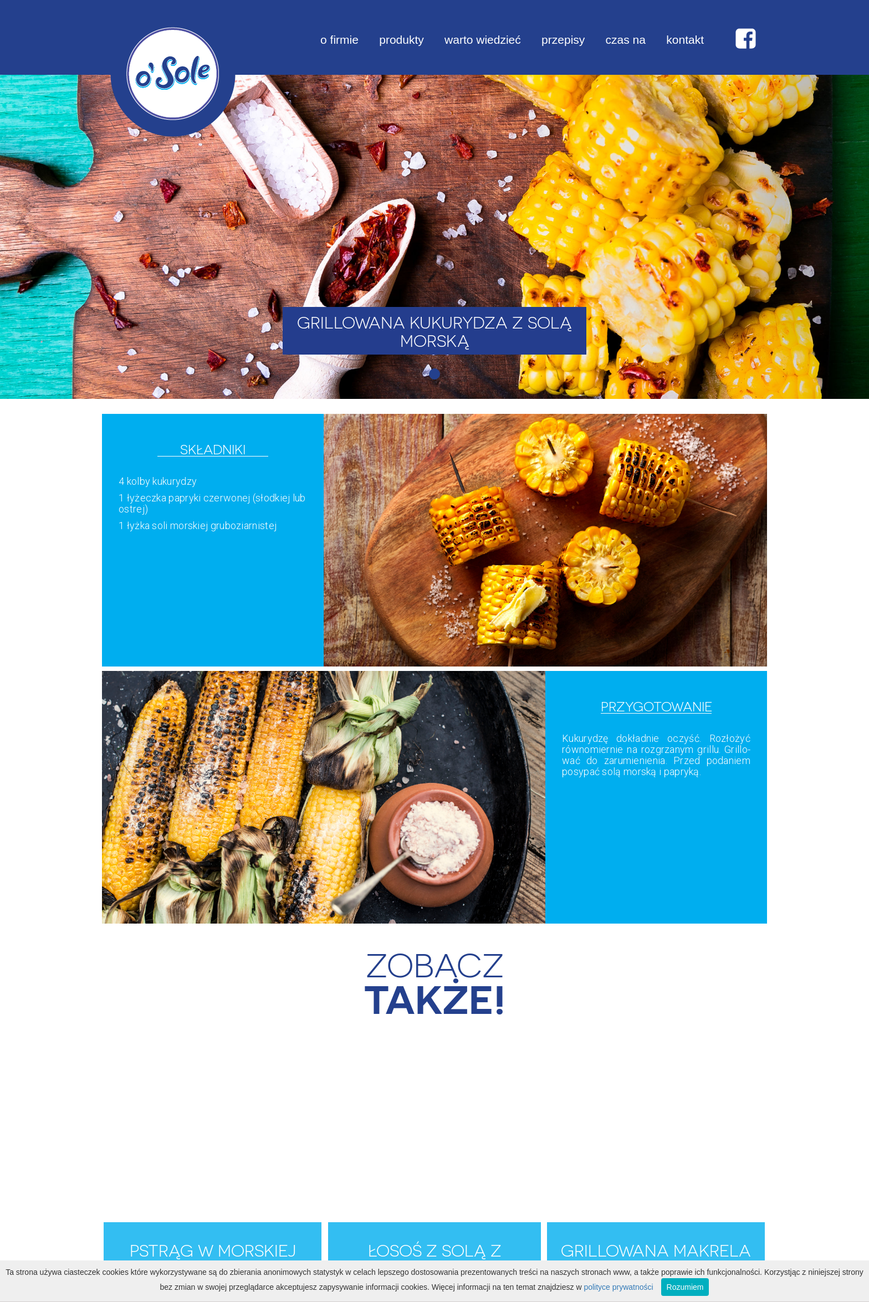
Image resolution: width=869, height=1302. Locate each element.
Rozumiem (685, 1287)
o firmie (339, 39)
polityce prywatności (618, 1287)
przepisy (563, 39)
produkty (401, 39)
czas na (626, 39)
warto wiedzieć (482, 39)
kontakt (685, 39)
